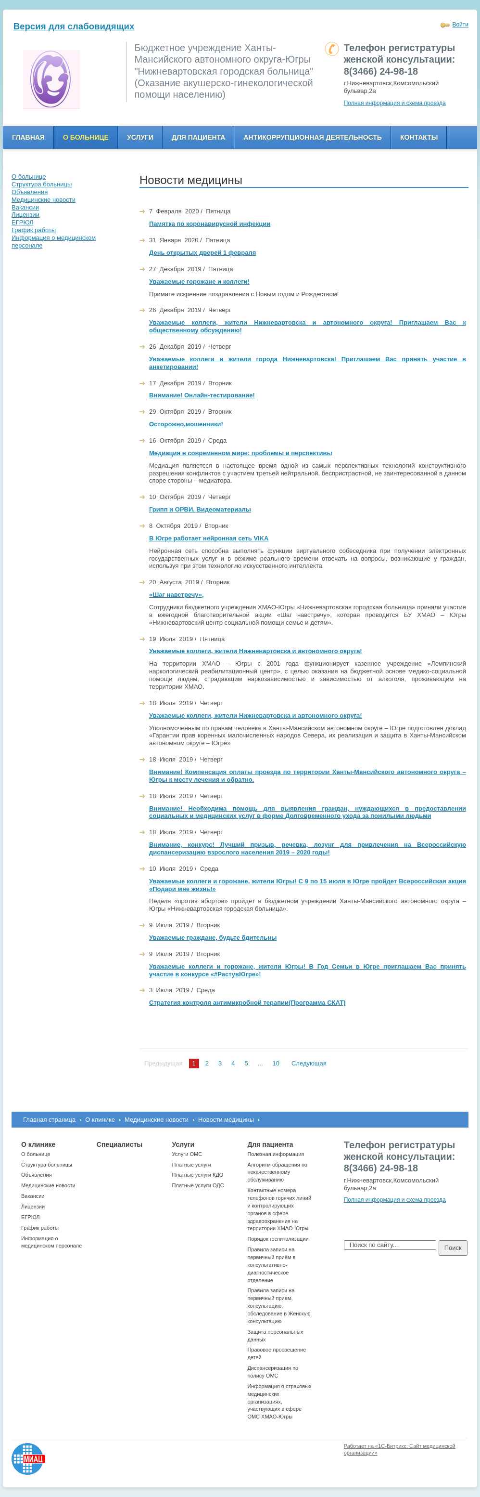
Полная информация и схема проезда (395, 103)
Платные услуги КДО (198, 1175)
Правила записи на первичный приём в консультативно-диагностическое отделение (271, 1265)
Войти (460, 24)
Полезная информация (275, 1154)
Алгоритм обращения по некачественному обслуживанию (277, 1172)
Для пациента (198, 137)
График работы (40, 1228)
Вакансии (33, 1196)
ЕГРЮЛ (30, 1217)
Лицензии (33, 1206)
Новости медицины (226, 1119)
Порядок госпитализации (277, 1239)
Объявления (36, 1175)
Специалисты (119, 1144)
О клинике (100, 1119)
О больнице (86, 137)
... (260, 1063)
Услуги (140, 137)
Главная (28, 137)
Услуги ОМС (187, 1154)
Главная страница (49, 1119)
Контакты (419, 137)
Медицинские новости (157, 1119)
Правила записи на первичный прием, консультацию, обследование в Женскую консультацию (278, 1305)
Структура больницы (46, 1165)
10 (276, 1063)
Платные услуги (191, 1165)
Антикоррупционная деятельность (312, 137)
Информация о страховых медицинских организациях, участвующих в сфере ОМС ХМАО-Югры (279, 1401)
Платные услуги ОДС (198, 1185)
